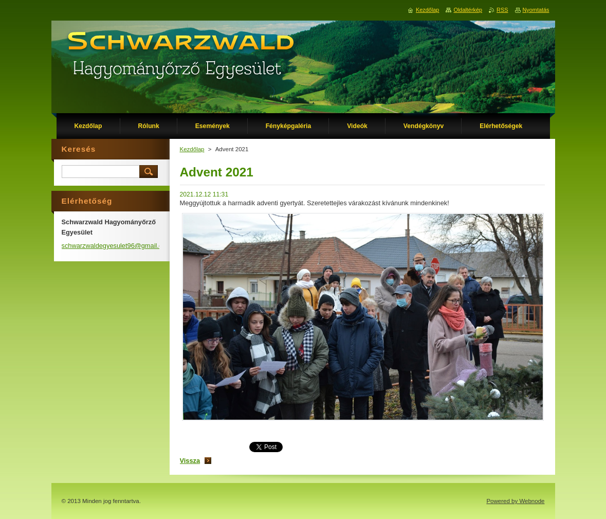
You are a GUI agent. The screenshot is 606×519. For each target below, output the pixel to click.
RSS (502, 10)
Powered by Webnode (515, 501)
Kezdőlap (192, 149)
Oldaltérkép (467, 10)
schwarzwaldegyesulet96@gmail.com (117, 245)
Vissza (190, 460)
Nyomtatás (536, 10)
